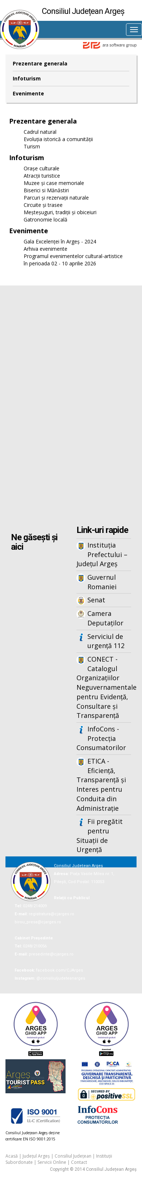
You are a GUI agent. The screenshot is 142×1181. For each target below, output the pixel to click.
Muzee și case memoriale (54, 182)
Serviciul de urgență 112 (106, 641)
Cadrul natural (40, 131)
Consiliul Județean (73, 1156)
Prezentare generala (40, 63)
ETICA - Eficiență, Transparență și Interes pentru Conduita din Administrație (101, 785)
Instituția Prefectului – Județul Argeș (101, 554)
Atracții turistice (42, 175)
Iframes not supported (71, 406)
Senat (96, 599)
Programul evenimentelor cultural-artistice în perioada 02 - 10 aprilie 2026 (73, 260)
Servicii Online (52, 1162)
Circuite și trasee (43, 204)
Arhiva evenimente (45, 248)
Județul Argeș (36, 1156)
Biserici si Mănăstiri (46, 190)
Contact (79, 1162)
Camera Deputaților (105, 618)
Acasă (11, 1156)
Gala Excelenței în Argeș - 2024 (60, 241)
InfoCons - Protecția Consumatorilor (101, 738)
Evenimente (28, 93)
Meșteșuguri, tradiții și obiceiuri (60, 212)
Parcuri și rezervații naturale (56, 197)
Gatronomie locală (45, 219)
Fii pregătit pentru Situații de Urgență (99, 835)
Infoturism (27, 78)
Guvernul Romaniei (102, 582)
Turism (32, 146)
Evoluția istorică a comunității (58, 139)
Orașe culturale (41, 168)
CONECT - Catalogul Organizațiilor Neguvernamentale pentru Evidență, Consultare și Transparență (103, 687)
